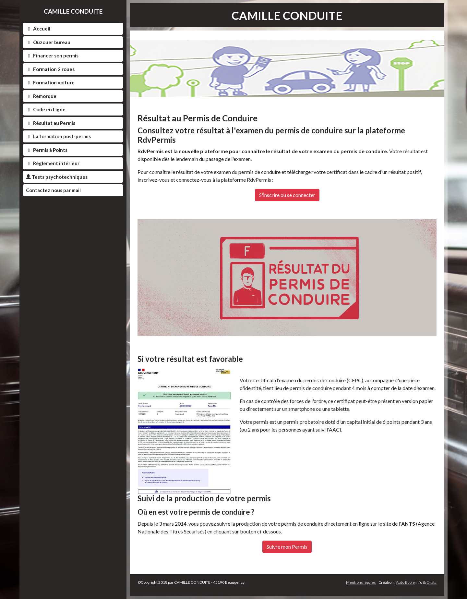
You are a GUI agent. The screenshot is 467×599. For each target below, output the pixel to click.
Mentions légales (361, 582)
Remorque (41, 96)
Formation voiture (50, 82)
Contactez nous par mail (53, 190)
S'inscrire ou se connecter (287, 195)
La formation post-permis (58, 136)
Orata (431, 582)
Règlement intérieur (52, 163)
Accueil (38, 28)
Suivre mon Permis (287, 547)
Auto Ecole (405, 582)
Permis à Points (46, 150)
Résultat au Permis (50, 123)
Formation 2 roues (50, 69)
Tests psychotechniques (57, 177)
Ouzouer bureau (48, 42)
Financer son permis (52, 55)
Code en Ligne (46, 109)
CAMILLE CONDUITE (73, 11)
